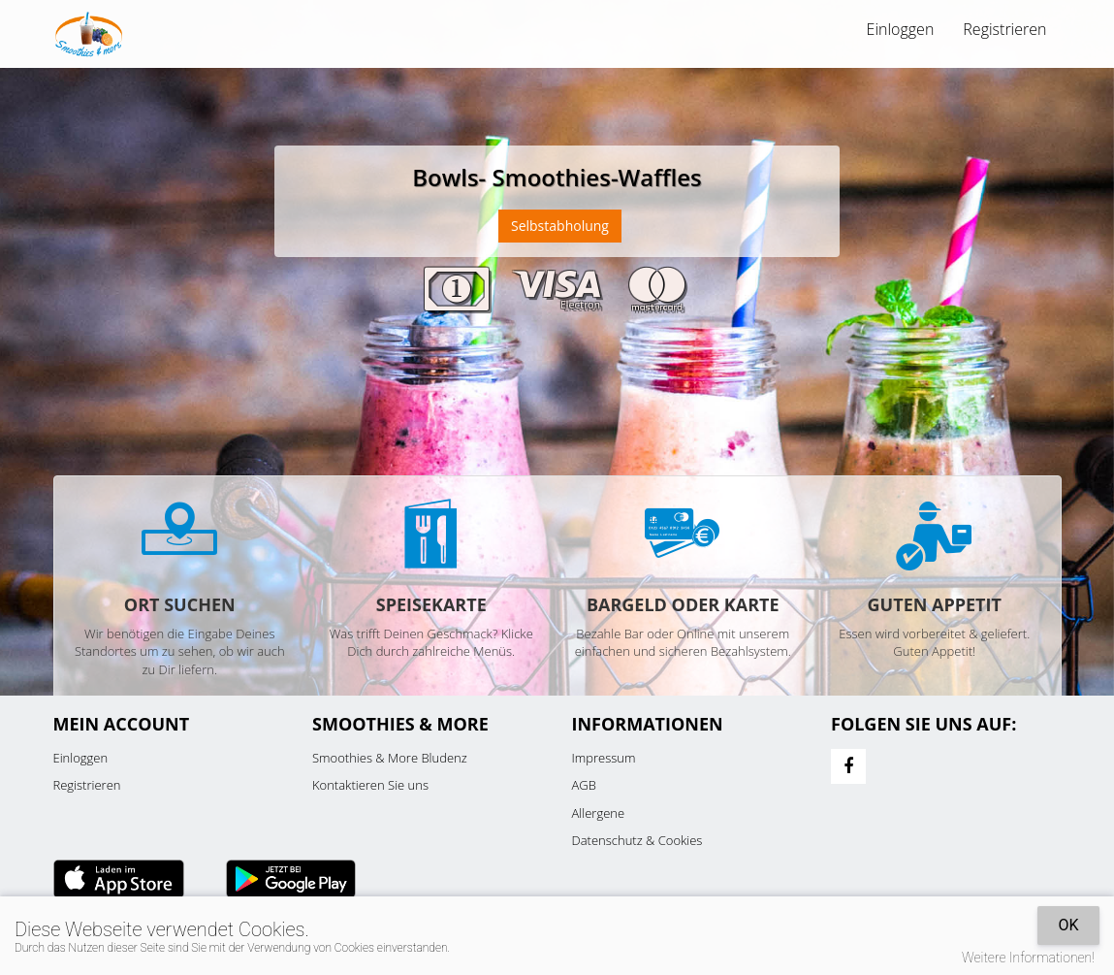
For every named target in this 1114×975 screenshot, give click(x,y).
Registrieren (1004, 29)
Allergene (598, 813)
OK (1068, 925)
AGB (584, 785)
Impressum (604, 757)
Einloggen (901, 29)
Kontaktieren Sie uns (370, 785)
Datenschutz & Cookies (637, 840)
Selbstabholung (560, 225)
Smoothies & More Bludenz (389, 757)
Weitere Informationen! (1028, 957)
